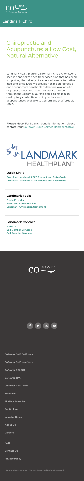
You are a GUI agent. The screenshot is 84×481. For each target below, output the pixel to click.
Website (11, 227)
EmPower (10, 394)
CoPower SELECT (15, 370)
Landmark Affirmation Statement (26, 207)
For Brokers (11, 409)
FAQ (7, 443)
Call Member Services (19, 230)
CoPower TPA (13, 378)
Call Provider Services (19, 233)
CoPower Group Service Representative (48, 127)
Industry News (13, 417)
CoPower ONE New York (19, 362)
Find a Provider (15, 200)
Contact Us (11, 451)
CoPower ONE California (19, 354)
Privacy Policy (13, 459)
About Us (10, 425)
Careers (9, 433)
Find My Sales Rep (15, 401)
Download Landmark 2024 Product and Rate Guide (36, 181)
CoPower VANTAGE (16, 386)
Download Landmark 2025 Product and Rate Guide (36, 177)
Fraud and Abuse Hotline (21, 204)
